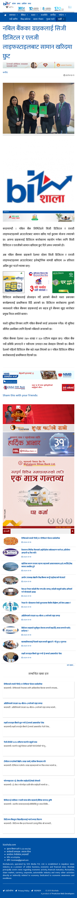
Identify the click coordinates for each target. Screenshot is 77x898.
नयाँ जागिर (13, 19)
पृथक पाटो (50, 19)
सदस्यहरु (37, 890)
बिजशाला (6, 212)
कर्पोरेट (53, 15)
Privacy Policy (23, 890)
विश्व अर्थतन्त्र (25, 19)
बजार (33, 15)
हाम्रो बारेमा (9, 890)
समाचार (12, 15)
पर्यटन (61, 15)
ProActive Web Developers (63, 893)
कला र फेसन (38, 19)
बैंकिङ (23, 15)
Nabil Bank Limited (10, 382)
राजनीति (44, 15)
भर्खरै (60, 19)
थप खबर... (70, 665)
